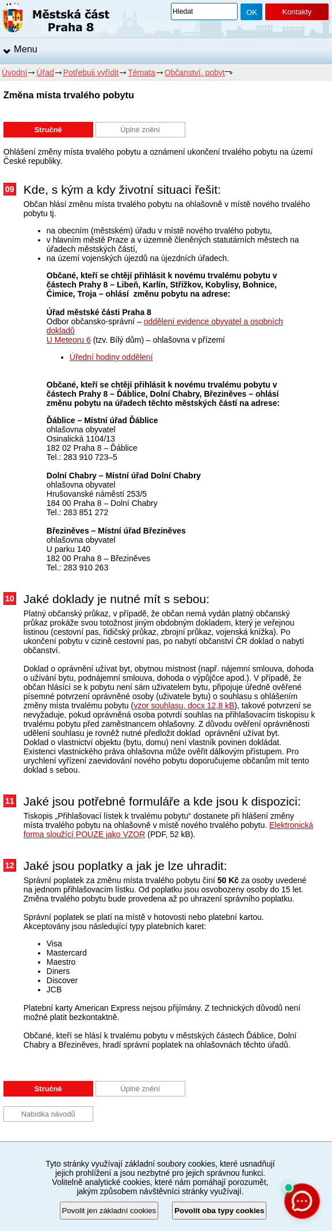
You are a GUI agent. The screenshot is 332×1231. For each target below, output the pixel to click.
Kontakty (296, 11)
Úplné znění (140, 129)
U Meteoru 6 (69, 339)
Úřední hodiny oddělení (111, 357)
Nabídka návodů (48, 1114)
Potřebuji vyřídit (91, 72)
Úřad (45, 72)
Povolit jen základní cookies (109, 1210)
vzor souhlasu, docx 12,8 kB (183, 705)
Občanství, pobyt (195, 72)
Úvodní (14, 72)
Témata (141, 72)
